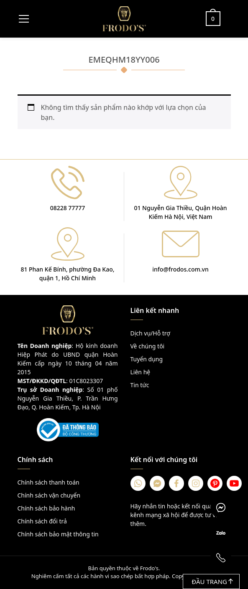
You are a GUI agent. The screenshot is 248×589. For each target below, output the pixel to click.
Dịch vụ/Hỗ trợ (150, 333)
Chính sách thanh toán (48, 482)
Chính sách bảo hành (46, 508)
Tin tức (139, 385)
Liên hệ (140, 372)
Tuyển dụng (146, 359)
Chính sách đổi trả (42, 521)
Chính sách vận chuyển (49, 495)
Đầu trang (212, 581)
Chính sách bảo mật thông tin (58, 534)
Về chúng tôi (147, 346)
